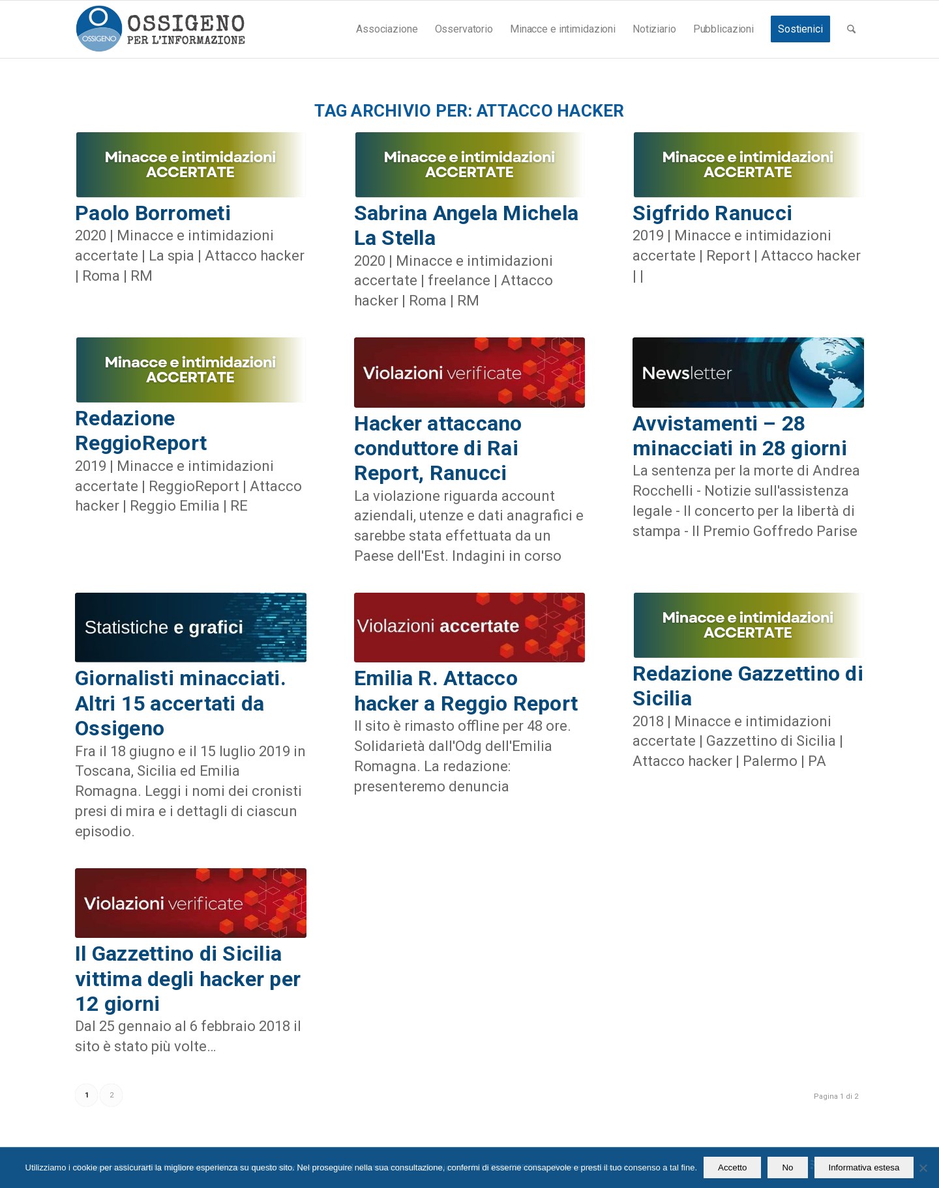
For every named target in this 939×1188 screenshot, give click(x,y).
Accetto (732, 1167)
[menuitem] (387, 29)
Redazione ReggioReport (141, 430)
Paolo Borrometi (153, 213)
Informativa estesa (864, 1167)
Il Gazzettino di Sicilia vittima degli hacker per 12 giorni (188, 978)
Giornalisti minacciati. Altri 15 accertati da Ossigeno (180, 703)
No (787, 1167)
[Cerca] (851, 29)
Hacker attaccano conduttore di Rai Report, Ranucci (438, 448)
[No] (922, 1167)
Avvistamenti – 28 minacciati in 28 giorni (740, 435)
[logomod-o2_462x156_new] (160, 29)
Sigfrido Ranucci (712, 213)
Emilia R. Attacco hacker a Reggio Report (466, 690)
